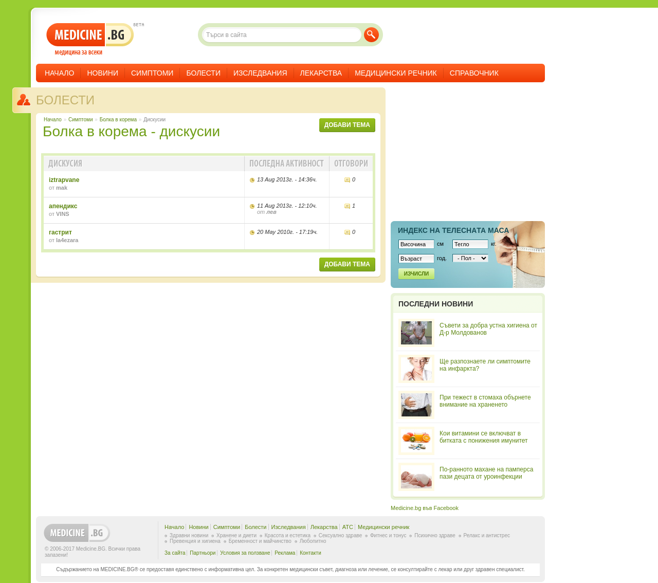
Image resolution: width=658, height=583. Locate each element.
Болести (203, 73)
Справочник (474, 73)
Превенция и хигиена (195, 541)
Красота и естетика (287, 535)
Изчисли (416, 274)
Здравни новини (189, 535)
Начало (59, 73)
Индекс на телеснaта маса (453, 230)
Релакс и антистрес (487, 535)
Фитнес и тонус (388, 535)
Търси (371, 34)
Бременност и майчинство (260, 541)
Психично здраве (434, 535)
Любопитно (313, 541)
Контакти (310, 553)
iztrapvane (64, 180)
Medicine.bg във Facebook (425, 508)
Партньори (202, 553)
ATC (347, 527)
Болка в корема (118, 119)
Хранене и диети (236, 535)
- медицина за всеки (90, 39)
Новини (102, 73)
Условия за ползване (245, 553)
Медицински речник (396, 73)
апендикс (63, 206)
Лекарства (321, 73)
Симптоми (152, 73)
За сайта (175, 553)
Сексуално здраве (340, 535)
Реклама (285, 553)
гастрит (60, 232)
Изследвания (260, 73)
